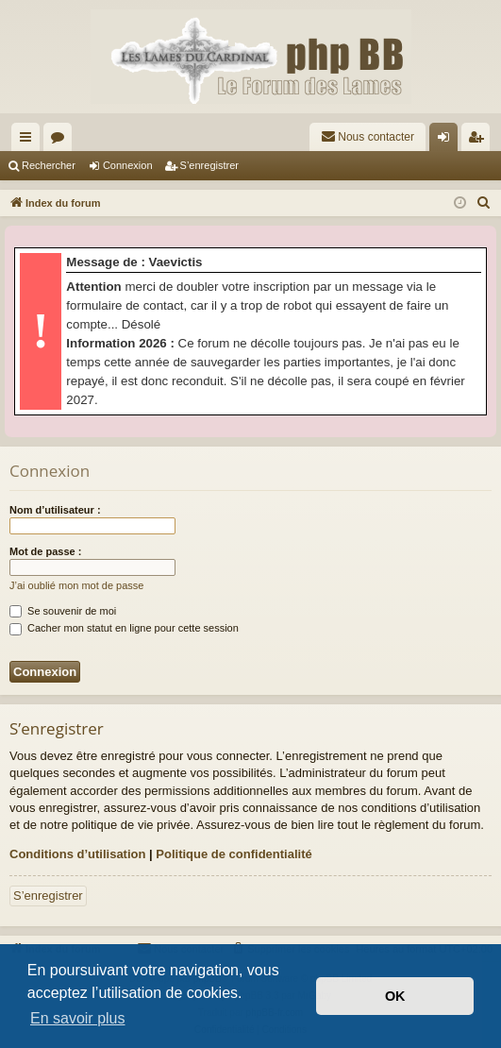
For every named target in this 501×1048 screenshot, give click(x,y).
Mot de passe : (45, 551)
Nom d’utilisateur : (55, 510)
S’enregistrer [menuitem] (480, 140)
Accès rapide (29, 140)
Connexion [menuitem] (448, 140)
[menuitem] (367, 137)
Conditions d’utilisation (77, 854)
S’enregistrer (209, 165)
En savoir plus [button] (77, 1018)
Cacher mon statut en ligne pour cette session (124, 628)
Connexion (128, 165)
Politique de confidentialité (233, 854)
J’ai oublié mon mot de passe (76, 585)
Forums (61, 140)
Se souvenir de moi (62, 611)
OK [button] (395, 996)
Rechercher (48, 165)
